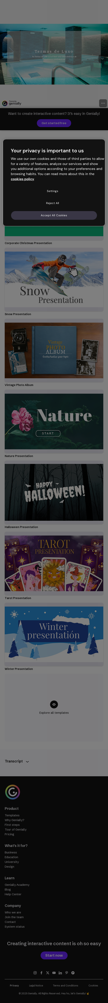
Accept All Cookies (54, 215)
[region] (54, 182)
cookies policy (22, 179)
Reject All (52, 203)
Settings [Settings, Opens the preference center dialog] (52, 191)
